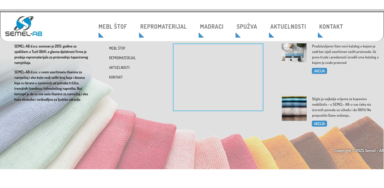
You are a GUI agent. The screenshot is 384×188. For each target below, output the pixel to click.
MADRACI (212, 26)
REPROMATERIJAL (163, 26)
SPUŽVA (247, 26)
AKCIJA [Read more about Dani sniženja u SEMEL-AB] (319, 123)
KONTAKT (331, 26)
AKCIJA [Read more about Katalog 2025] (319, 71)
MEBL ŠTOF (113, 26)
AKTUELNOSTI (288, 26)
